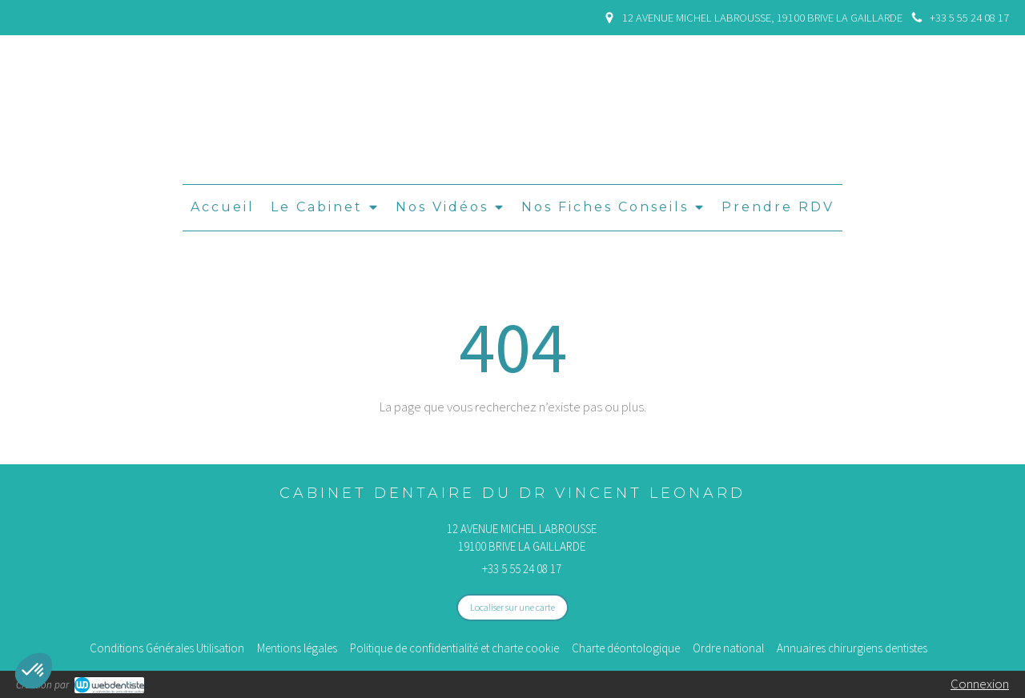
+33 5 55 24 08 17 (521, 568)
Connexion (980, 683)
